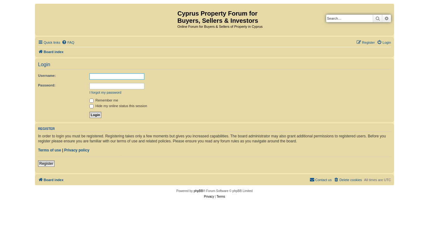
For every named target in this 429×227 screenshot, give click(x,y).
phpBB (198, 191)
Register (46, 163)
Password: (46, 85)
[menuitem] (68, 42)
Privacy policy (76, 150)
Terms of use (49, 150)
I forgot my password (105, 92)
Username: (47, 75)
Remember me (103, 100)
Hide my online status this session (118, 106)
